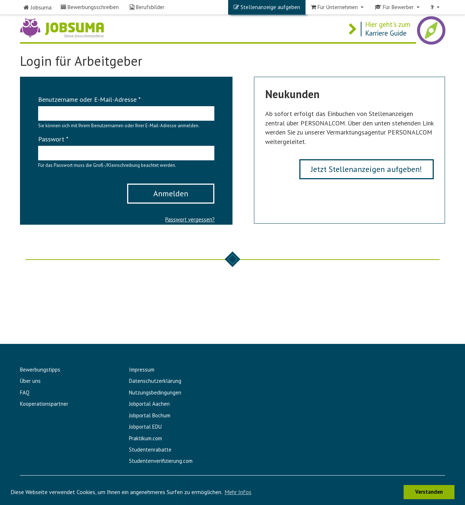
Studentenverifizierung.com (161, 460)
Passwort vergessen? (190, 219)
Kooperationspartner (44, 403)
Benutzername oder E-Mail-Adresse (89, 99)
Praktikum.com (145, 438)
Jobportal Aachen (149, 403)
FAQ (24, 392)
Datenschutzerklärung (155, 380)
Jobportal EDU (145, 426)
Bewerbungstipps (40, 369)
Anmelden (170, 193)
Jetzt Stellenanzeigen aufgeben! (366, 169)
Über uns (30, 380)
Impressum (141, 369)
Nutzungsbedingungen (155, 392)
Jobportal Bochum (149, 415)
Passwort (53, 139)
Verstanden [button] (429, 491)
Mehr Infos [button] (238, 492)
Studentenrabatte (150, 449)
